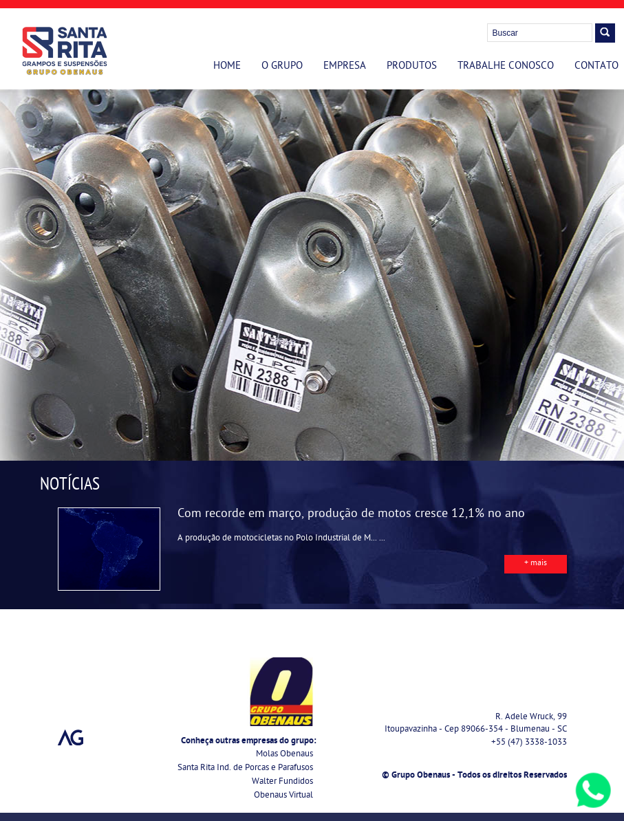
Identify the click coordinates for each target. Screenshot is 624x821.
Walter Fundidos (282, 782)
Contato (596, 67)
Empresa (344, 67)
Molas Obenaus (284, 754)
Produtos (412, 67)
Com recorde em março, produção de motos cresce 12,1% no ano (351, 514)
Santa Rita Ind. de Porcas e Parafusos (245, 768)
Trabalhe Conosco (506, 67)
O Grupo (282, 67)
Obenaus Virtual (283, 796)
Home (227, 67)
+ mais (535, 564)
